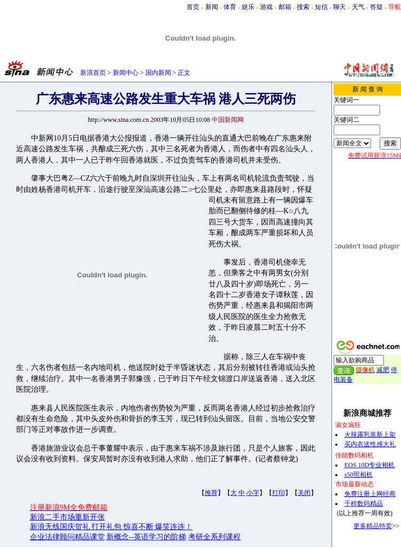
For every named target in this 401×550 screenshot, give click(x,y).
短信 (321, 7)
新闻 (211, 7)
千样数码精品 (363, 503)
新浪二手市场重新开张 (67, 517)
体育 (229, 7)
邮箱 (285, 7)
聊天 (339, 7)
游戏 (266, 7)
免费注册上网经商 (370, 494)
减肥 (382, 370)
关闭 (304, 493)
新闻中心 (125, 72)
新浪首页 (93, 72)
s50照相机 (358, 474)
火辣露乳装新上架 (370, 434)
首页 (193, 7)
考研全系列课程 (214, 537)
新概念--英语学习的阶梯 (146, 537)
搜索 (303, 7)
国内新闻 (158, 72)
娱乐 (248, 7)
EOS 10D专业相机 (369, 465)
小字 (252, 493)
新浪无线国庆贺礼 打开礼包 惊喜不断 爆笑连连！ (111, 527)
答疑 (376, 7)
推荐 (211, 493)
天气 (358, 7)
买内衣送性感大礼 (370, 444)
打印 (278, 493)
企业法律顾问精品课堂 (67, 537)
